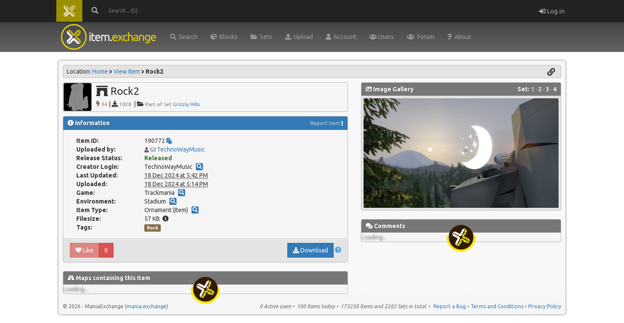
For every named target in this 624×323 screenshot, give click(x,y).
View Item (127, 71)
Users (381, 36)
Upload (299, 36)
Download (310, 250)
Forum (420, 36)
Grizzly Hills (186, 104)
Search (184, 36)
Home (100, 71)
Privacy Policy (544, 306)
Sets (261, 36)
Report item (325, 123)
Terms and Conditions (497, 306)
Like (84, 250)
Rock (152, 227)
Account (341, 36)
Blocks (224, 36)
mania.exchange (146, 306)
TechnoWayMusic (181, 149)
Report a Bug (449, 306)
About (459, 36)
